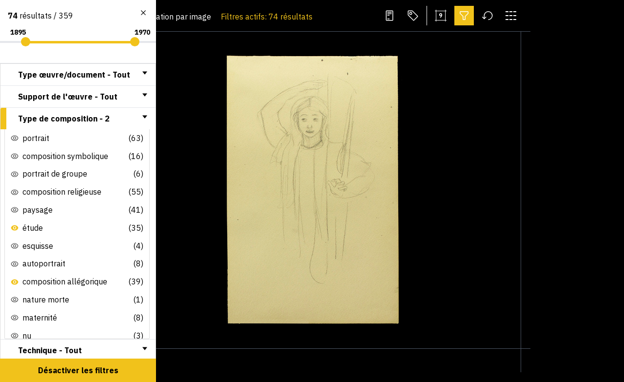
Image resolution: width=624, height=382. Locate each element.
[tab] (78, 74)
